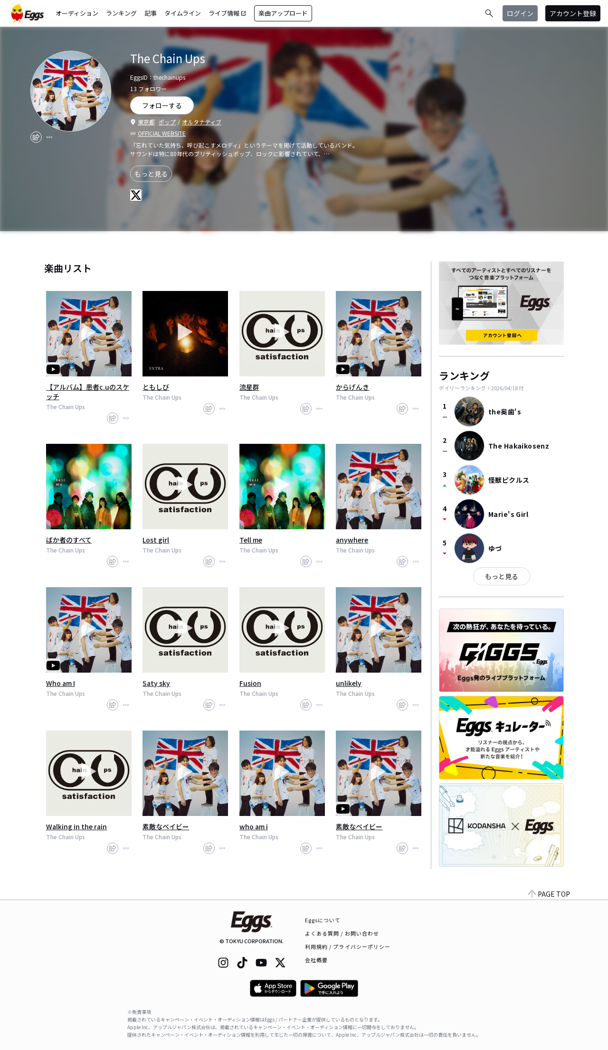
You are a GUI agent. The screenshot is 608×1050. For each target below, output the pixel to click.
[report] (49, 137)
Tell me (250, 539)
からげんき (352, 387)
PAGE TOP (549, 894)
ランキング (121, 13)
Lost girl (155, 539)
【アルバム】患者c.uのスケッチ (87, 391)
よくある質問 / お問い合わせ (342, 933)
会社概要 (316, 960)
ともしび (155, 387)
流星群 (249, 387)
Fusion (250, 683)
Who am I (60, 683)
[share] (36, 137)
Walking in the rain (76, 826)
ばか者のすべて (69, 539)
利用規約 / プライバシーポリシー (348, 946)
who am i (253, 826)
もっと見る (151, 173)
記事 (150, 13)
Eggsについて (323, 920)
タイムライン (182, 13)
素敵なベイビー (165, 826)
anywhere (352, 539)
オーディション (77, 13)
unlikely (348, 683)
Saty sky (156, 683)
